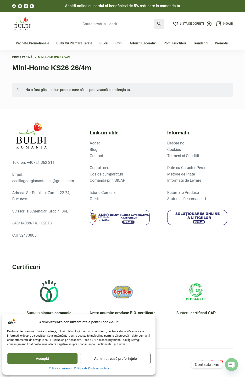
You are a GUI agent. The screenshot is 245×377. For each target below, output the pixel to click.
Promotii (221, 43)
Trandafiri (200, 43)
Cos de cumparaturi (106, 174)
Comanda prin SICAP (107, 180)
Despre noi (176, 143)
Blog (93, 149)
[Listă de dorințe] (188, 23)
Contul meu (99, 167)
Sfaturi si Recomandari (186, 198)
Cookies (174, 149)
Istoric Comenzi (103, 192)
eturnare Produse (184, 192)
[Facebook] (14, 6)
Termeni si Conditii (183, 156)
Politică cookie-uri (60, 368)
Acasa (95, 143)
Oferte (95, 198)
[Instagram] (20, 6)
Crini (118, 43)
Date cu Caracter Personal (189, 167)
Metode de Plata (181, 174)
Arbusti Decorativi (143, 43)
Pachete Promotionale (32, 43)
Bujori (104, 43)
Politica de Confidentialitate (91, 368)
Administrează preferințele (115, 358)
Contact (96, 156)
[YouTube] (32, 6)
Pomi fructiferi (175, 43)
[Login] (209, 23)
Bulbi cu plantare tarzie (74, 43)
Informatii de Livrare (184, 180)
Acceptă (42, 358)
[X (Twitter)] (26, 6)
